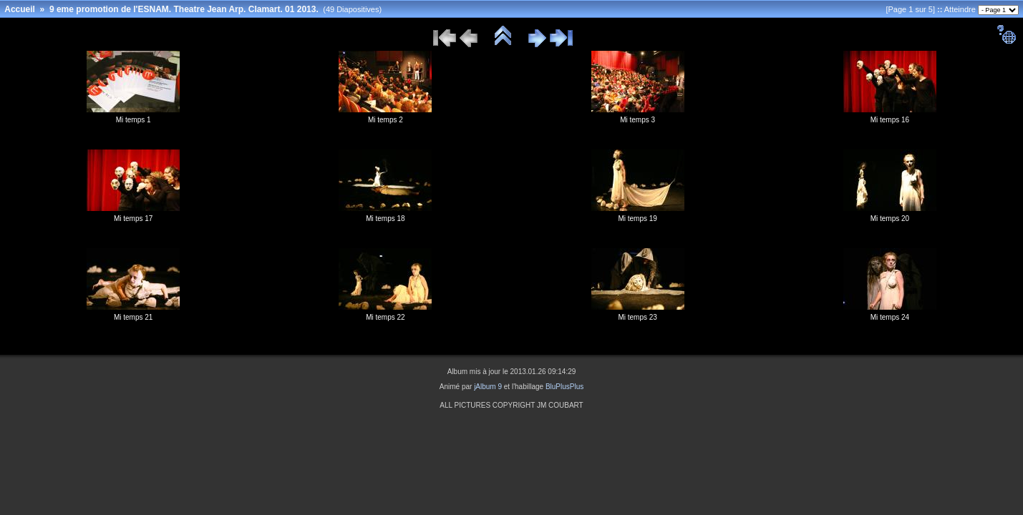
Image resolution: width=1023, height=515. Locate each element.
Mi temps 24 (890, 317)
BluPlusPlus (564, 387)
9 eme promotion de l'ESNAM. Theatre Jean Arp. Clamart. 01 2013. (184, 9)
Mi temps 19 (637, 218)
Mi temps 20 (890, 218)
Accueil (19, 9)
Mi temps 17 (133, 218)
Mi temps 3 (637, 120)
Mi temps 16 (890, 120)
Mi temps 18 (385, 218)
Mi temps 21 (133, 317)
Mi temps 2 (385, 120)
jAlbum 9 (488, 387)
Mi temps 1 (133, 120)
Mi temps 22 (385, 317)
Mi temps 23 (637, 317)
